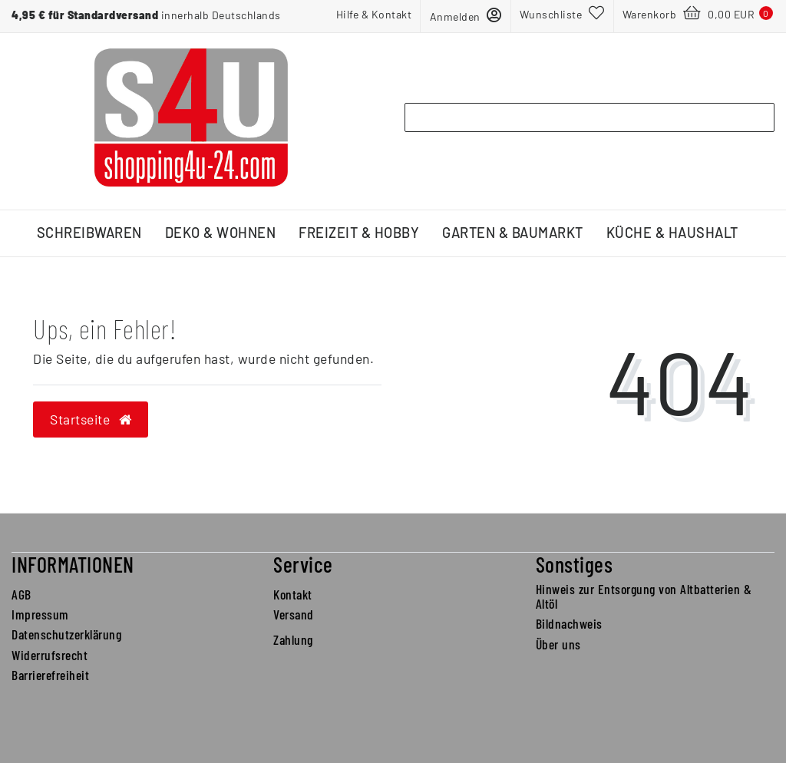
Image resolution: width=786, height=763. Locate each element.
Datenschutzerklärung (66, 634)
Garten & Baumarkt (512, 232)
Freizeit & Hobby (359, 232)
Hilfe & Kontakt (374, 14)
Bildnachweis (569, 623)
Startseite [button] (90, 419)
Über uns (558, 644)
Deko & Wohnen (220, 232)
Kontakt (292, 594)
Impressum (40, 614)
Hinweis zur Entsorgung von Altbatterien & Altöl (644, 596)
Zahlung (293, 639)
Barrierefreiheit (50, 674)
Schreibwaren (89, 232)
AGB (21, 594)
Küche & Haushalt (672, 232)
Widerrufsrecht (50, 654)
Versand (293, 614)
